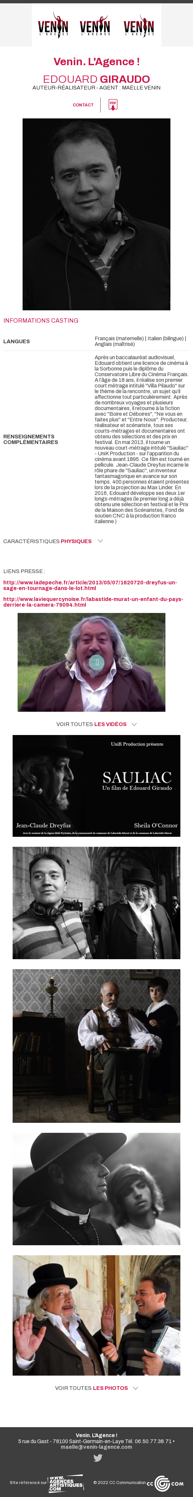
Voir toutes (96, 724)
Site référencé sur (47, 1482)
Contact (83, 105)
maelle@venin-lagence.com (96, 1447)
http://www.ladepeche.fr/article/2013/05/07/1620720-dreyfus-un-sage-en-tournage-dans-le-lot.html (90, 585)
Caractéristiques (53, 541)
